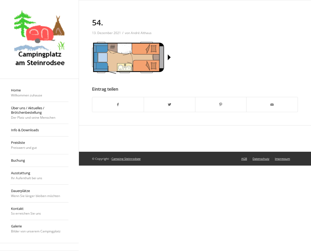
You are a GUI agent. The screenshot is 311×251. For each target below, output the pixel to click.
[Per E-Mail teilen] (272, 104)
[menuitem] (39, 93)
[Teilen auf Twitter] (169, 104)
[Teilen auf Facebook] (118, 104)
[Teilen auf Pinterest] (220, 104)
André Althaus (141, 33)
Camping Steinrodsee (126, 159)
